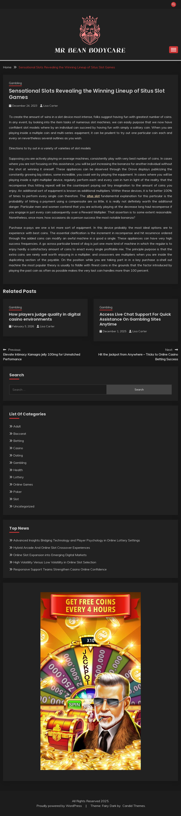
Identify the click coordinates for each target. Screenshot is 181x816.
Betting (18, 441)
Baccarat (19, 434)
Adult (17, 426)
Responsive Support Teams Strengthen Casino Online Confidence (60, 569)
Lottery (18, 477)
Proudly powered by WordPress (59, 806)
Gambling (15, 83)
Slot (16, 499)
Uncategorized (23, 506)
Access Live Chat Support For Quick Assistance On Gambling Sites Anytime (135, 319)
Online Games (23, 484)
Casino (18, 448)
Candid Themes (134, 806)
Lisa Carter (50, 105)
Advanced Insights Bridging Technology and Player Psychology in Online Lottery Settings (76, 540)
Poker (17, 492)
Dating (18, 455)
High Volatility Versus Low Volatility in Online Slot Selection (54, 562)
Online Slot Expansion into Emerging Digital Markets (50, 555)
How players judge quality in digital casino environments (44, 317)
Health (18, 470)
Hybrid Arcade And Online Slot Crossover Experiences (51, 548)
